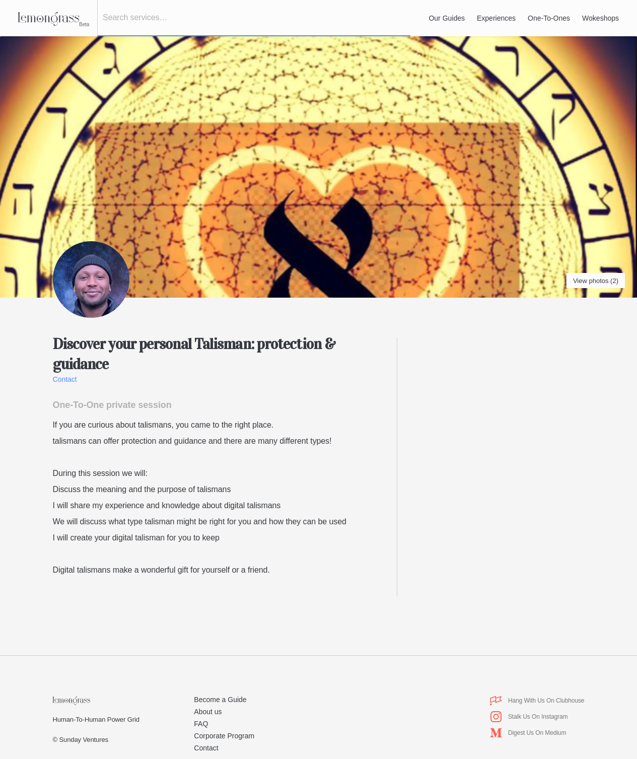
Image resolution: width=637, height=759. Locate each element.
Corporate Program (224, 736)
